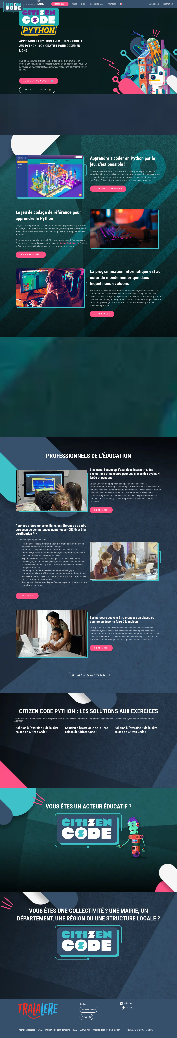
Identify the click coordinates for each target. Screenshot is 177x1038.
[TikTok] (127, 1008)
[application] (65, 4)
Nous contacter (89, 1010)
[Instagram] (126, 1003)
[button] (60, 4)
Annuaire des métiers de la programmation (98, 1030)
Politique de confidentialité (57, 1030)
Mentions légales (29, 1030)
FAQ (74, 1030)
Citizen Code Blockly (69, 243)
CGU (41, 1030)
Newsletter (87, 1017)
